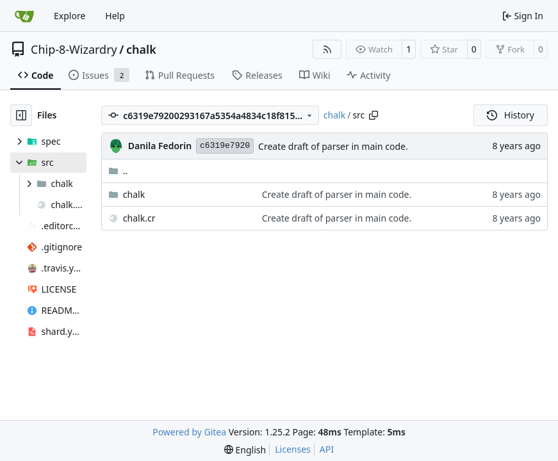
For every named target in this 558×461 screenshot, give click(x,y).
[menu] (245, 450)
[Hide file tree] (21, 115)
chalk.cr (139, 218)
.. (118, 171)
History (510, 115)
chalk (141, 49)
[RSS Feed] (327, 49)
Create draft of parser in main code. (333, 146)
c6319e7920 (225, 145)
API (327, 449)
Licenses (293, 449)
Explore (69, 16)
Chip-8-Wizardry (74, 49)
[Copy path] (373, 115)
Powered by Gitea (189, 432)
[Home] (24, 16)
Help (115, 16)
